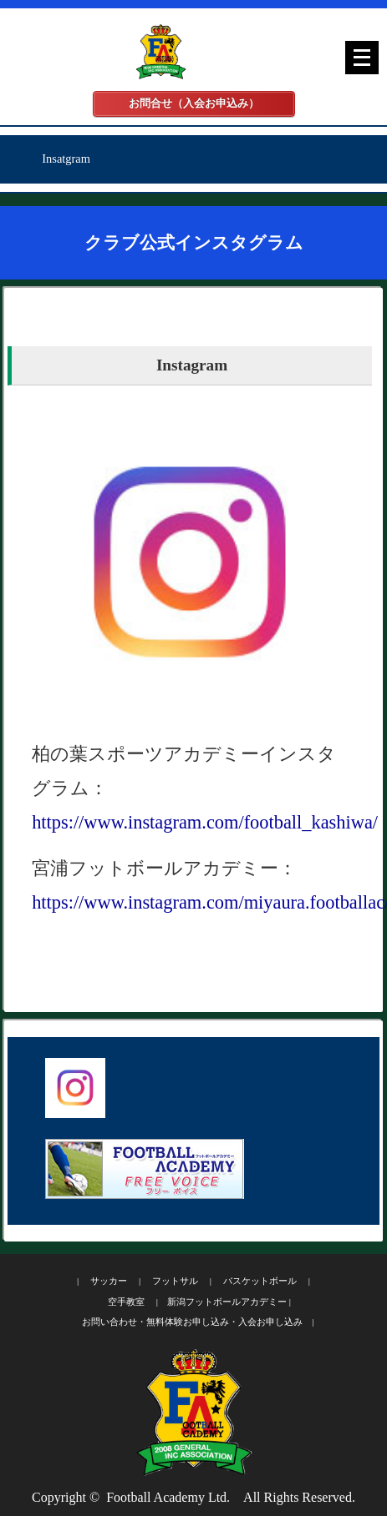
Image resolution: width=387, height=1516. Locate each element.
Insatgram (66, 158)
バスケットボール (260, 1281)
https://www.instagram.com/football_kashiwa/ (205, 822)
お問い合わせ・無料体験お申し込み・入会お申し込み (192, 1322)
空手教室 (126, 1302)
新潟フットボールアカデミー (227, 1302)
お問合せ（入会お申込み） (194, 103)
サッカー (108, 1281)
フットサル (175, 1281)
